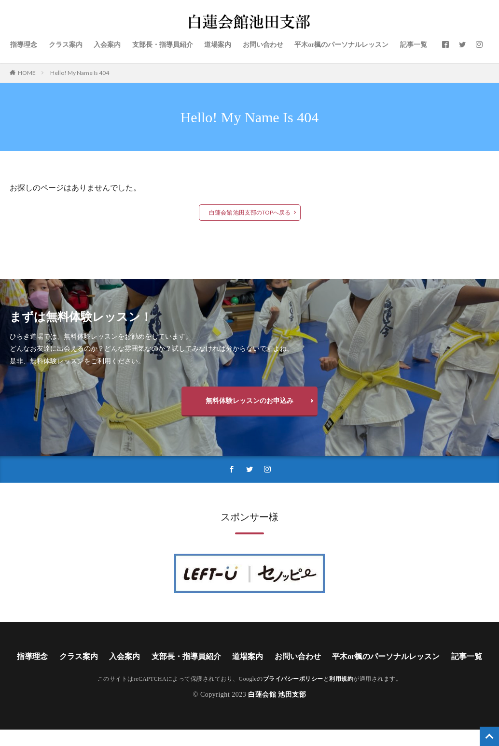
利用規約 (341, 679)
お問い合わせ (263, 44)
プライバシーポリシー (293, 679)
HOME (27, 72)
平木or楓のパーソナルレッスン (341, 44)
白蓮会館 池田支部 (277, 694)
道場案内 (217, 44)
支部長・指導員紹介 (162, 44)
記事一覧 (413, 44)
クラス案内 (66, 44)
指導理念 (23, 44)
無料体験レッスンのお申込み (249, 400)
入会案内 (107, 44)
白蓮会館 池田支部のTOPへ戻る (250, 212)
